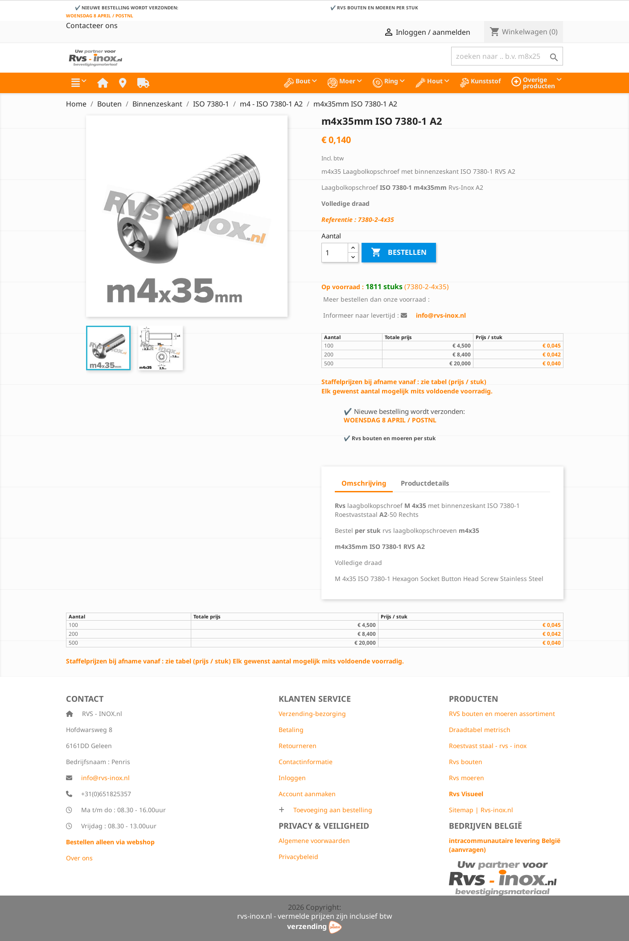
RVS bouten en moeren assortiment (502, 713)
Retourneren (298, 745)
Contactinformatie (306, 761)
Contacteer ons (92, 25)
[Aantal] (335, 252)
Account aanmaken (307, 794)
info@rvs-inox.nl (105, 777)
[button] (79, 83)
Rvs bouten (465, 761)
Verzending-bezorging (312, 713)
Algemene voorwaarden (314, 840)
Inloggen (292, 777)
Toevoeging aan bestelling (332, 810)
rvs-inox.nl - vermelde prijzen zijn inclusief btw (314, 916)
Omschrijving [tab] (363, 483)
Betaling (291, 729)
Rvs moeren (466, 777)
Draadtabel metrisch (479, 729)
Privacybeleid (298, 856)
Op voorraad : (342, 286)
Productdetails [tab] (425, 483)
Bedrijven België (485, 825)
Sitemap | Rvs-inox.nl (481, 810)
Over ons (79, 858)
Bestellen (399, 252)
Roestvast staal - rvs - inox (487, 745)
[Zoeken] (507, 56)
